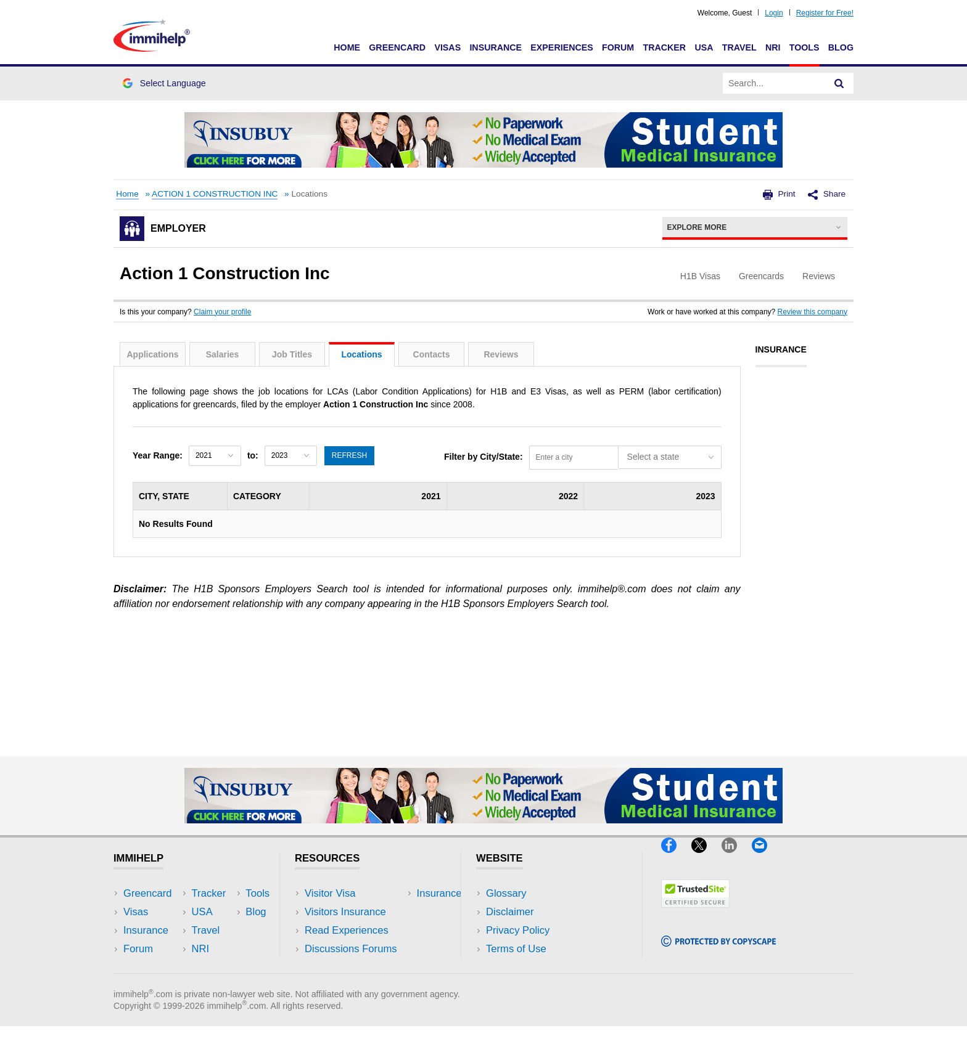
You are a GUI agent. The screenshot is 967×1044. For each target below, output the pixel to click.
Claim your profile (222, 312)
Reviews (501, 354)
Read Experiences (347, 930)
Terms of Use (516, 949)
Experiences (561, 47)
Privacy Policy (517, 930)
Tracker (664, 47)
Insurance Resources (353, 967)
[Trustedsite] (695, 913)
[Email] (765, 858)
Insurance (495, 47)
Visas (447, 47)
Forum (618, 47)
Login (774, 13)
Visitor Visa (330, 893)
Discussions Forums (351, 949)
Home (347, 47)
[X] (706, 858)
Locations (361, 354)
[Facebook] (676, 858)
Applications (152, 354)
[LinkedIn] (737, 858)
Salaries (222, 354)
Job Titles (292, 354)
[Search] (839, 83)
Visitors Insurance (345, 912)
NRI (773, 47)
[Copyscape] (718, 951)
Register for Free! (825, 13)
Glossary (506, 893)
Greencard (397, 47)
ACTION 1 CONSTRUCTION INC (215, 193)
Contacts (431, 354)
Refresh (349, 455)
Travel (739, 47)
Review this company (812, 312)
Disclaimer (510, 912)
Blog (841, 47)
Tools (804, 47)
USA (703, 47)
